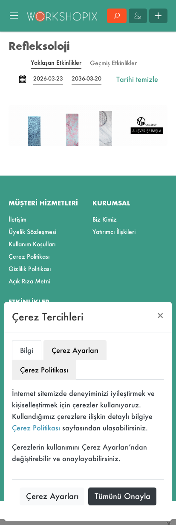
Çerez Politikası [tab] (44, 369)
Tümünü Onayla (122, 496)
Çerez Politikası (36, 427)
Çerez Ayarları (52, 496)
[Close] (160, 315)
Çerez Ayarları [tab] (75, 350)
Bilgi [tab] (26, 350)
